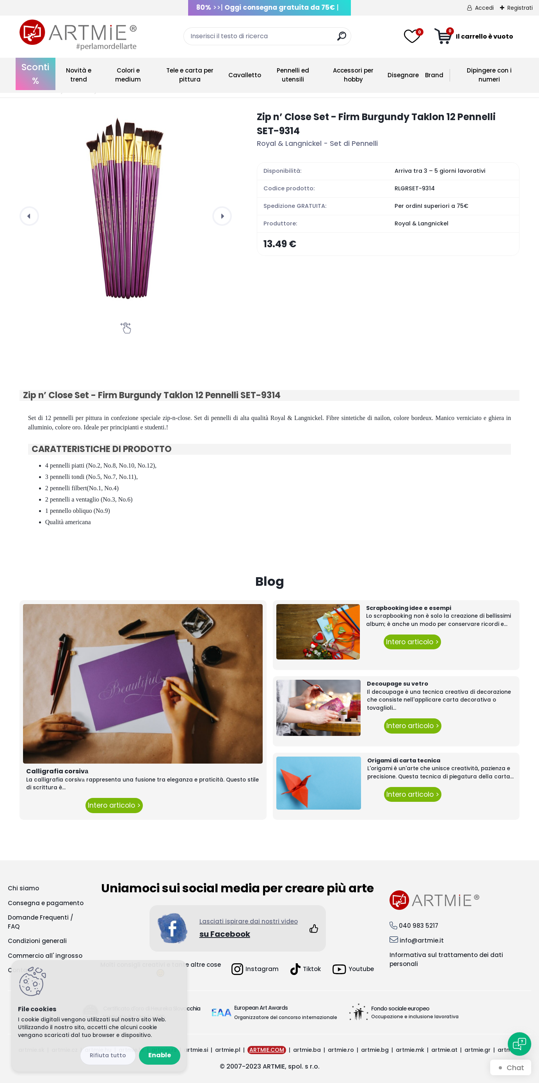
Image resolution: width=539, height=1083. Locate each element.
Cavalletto (244, 75)
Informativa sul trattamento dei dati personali (446, 959)
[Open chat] (519, 1044)
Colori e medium (128, 74)
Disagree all (108, 1055)
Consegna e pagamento (46, 903)
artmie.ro (341, 1050)
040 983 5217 (418, 926)
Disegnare (403, 75)
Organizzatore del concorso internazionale (285, 1017)
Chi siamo (23, 888)
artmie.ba (307, 1050)
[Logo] (78, 35)
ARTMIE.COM (266, 1050)
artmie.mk (410, 1050)
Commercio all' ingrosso (45, 956)
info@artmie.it (422, 940)
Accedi (484, 8)
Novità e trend (78, 74)
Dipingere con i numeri (489, 74)
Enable (159, 1055)
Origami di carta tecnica (403, 760)
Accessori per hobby (353, 74)
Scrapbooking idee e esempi (408, 608)
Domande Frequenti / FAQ (40, 922)
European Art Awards (261, 1008)
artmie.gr (477, 1050)
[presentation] (29, 216)
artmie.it (509, 1050)
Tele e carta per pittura (189, 74)
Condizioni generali (37, 941)
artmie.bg (375, 1050)
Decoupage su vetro (397, 684)
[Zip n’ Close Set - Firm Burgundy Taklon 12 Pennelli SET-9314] (126, 216)
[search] (341, 39)
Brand (434, 75)
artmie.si (196, 1050)
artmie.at (444, 1050)
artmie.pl (227, 1050)
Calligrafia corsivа (57, 771)
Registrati (520, 8)
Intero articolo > (114, 805)
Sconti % (35, 74)
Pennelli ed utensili (293, 74)
